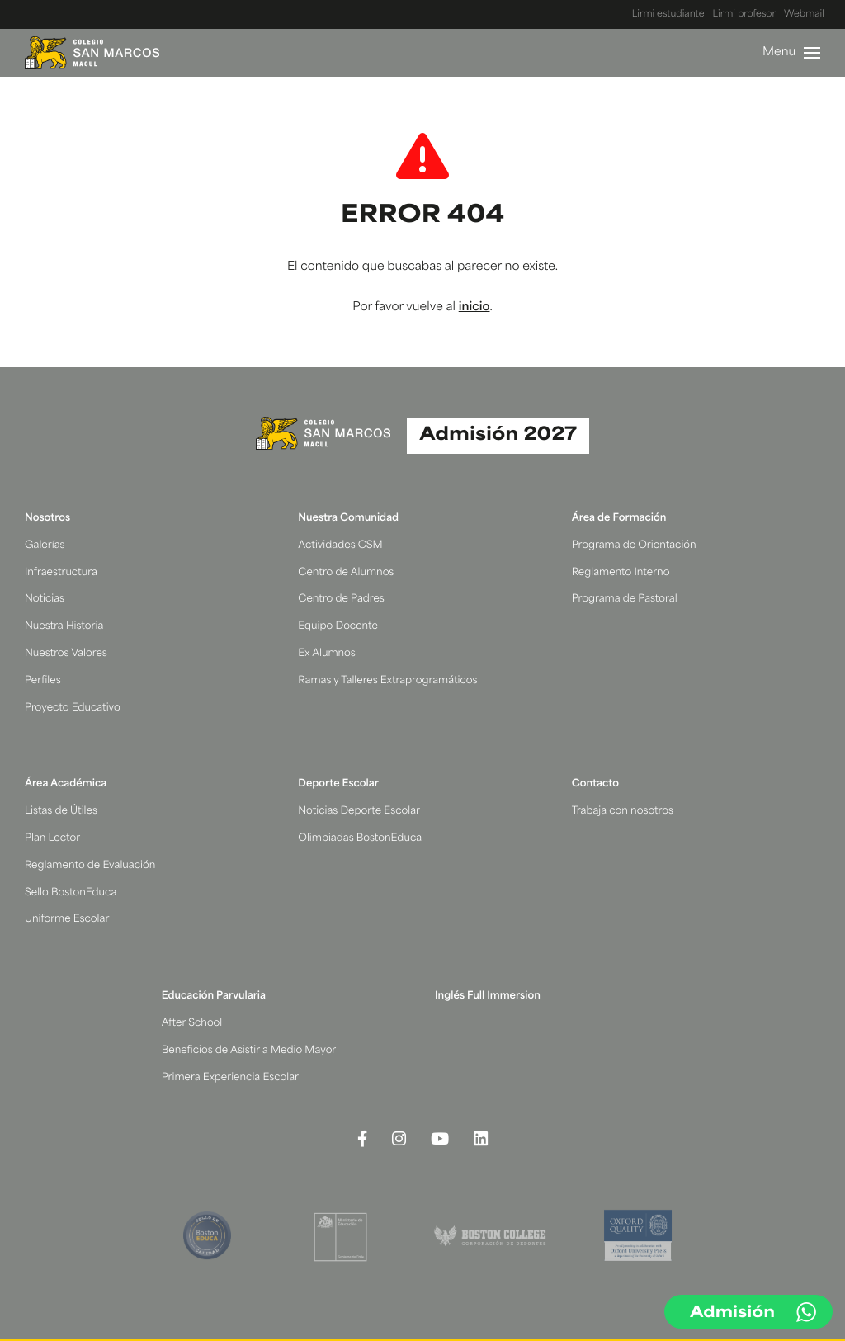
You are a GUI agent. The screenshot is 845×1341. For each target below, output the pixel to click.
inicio (474, 307)
